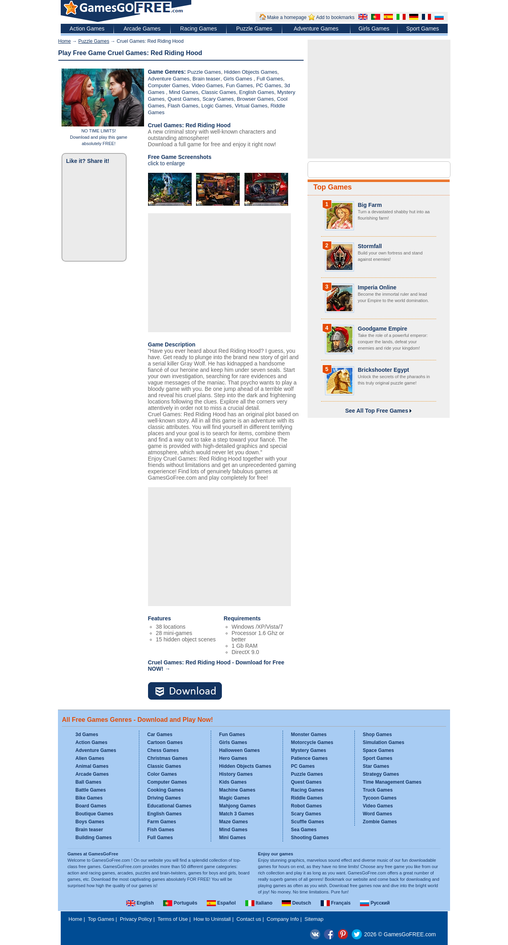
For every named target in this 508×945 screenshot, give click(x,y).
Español (221, 903)
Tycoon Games (379, 798)
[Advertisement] (219, 272)
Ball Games (88, 782)
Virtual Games (251, 106)
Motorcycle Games (312, 742)
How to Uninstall (212, 919)
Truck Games (378, 790)
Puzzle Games (254, 28)
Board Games (90, 806)
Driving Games (164, 798)
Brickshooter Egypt (383, 370)
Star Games (376, 766)
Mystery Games (308, 750)
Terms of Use (173, 919)
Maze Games (233, 821)
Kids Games (232, 782)
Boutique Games (94, 814)
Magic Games (234, 798)
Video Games (207, 85)
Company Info (283, 919)
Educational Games (169, 806)
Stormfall (370, 246)
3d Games (86, 734)
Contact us (249, 919)
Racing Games (198, 28)
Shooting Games (310, 837)
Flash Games (182, 106)
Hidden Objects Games (250, 72)
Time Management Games (392, 782)
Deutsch (296, 903)
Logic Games (216, 106)
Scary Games (218, 99)
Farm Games (161, 821)
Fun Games (239, 85)
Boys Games (89, 821)
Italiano (258, 903)
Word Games (377, 814)
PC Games (268, 85)
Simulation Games (383, 742)
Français (336, 903)
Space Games (378, 750)
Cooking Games (165, 790)
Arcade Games (141, 28)
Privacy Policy (136, 919)
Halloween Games (239, 750)
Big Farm (370, 205)
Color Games (162, 774)
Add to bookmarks (335, 17)
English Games (256, 92)
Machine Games (237, 790)
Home (64, 41)
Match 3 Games (236, 814)
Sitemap (313, 919)
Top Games (333, 187)
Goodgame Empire (382, 328)
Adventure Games (316, 28)
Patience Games (309, 758)
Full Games (270, 79)
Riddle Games (307, 798)
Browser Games (255, 99)
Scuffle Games (307, 821)
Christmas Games (167, 758)
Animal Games (91, 766)
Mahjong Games (237, 806)
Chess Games (163, 750)
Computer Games (168, 85)
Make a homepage (286, 17)
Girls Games (373, 28)
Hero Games (233, 758)
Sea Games (304, 829)
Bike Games (89, 798)
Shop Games (377, 734)
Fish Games (160, 829)
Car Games (159, 734)
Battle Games (90, 790)
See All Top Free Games (378, 410)
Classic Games (218, 92)
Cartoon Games (165, 742)
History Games (236, 774)
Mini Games (232, 837)
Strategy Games (381, 774)
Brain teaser (206, 79)
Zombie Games (380, 821)
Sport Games (422, 28)
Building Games (93, 837)
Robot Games (306, 806)
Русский (375, 903)
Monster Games (309, 734)
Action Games (86, 28)
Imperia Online (377, 287)
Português (180, 903)
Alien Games (89, 758)
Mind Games (183, 92)
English (140, 903)
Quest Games (183, 99)
